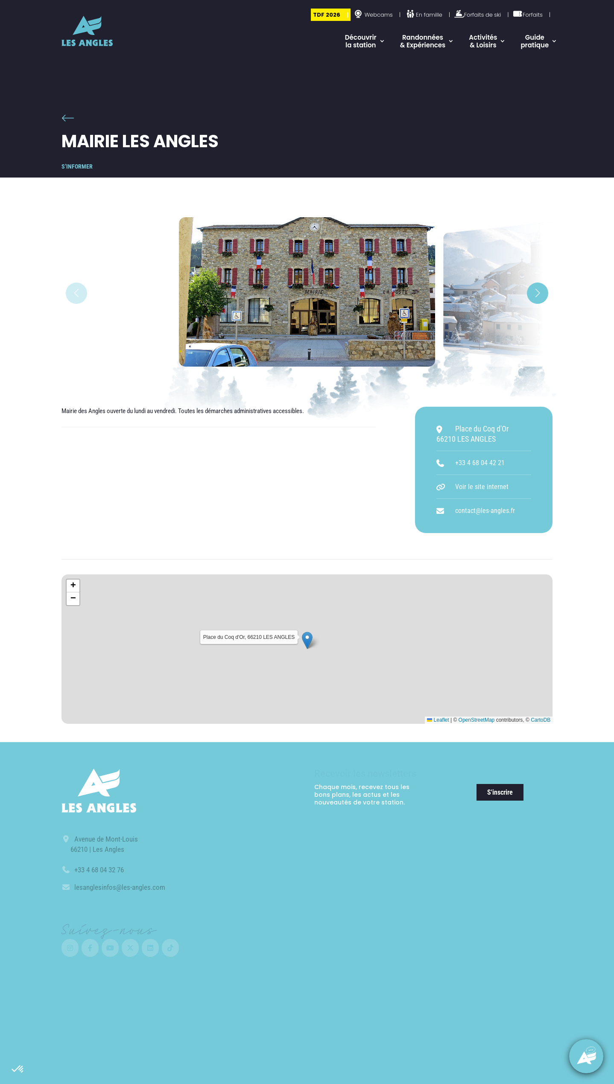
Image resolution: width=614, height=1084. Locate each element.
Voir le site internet (482, 487)
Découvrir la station (361, 41)
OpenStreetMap (477, 720)
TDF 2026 (326, 15)
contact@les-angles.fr (485, 511)
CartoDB (540, 720)
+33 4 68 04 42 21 (480, 463)
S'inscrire (500, 792)
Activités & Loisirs (483, 41)
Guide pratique (534, 41)
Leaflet (438, 720)
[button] (18, 1069)
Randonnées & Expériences (423, 41)
